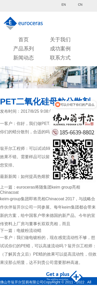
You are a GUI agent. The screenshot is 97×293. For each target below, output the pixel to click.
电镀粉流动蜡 (29, 230)
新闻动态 (23, 58)
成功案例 (60, 48)
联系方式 (60, 58)
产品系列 (23, 48)
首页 (23, 39)
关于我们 (60, 39)
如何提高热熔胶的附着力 (43, 176)
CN (80, 4)
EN (64, 4)
